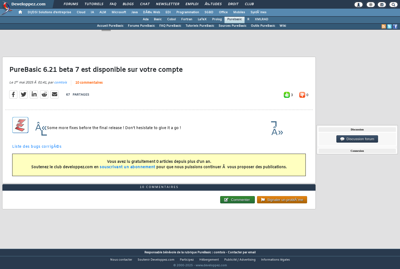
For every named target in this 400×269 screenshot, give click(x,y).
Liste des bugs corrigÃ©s (36, 150)
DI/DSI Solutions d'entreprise (49, 12)
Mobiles (239, 12)
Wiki (282, 26)
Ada (145, 19)
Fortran (186, 19)
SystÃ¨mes (258, 12)
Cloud (81, 12)
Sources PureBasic (232, 26)
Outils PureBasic (263, 26)
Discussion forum (357, 139)
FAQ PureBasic (170, 26)
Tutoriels (94, 4)
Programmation (187, 12)
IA (92, 12)
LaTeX (202, 19)
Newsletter (167, 4)
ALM (102, 12)
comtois (60, 86)
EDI (168, 12)
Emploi (192, 4)
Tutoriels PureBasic (200, 26)
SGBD (208, 12)
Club (249, 4)
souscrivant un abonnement (127, 170)
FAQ (113, 4)
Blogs (128, 4)
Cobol (171, 19)
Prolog (217, 19)
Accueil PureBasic (110, 26)
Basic (158, 19)
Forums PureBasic (141, 26)
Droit (233, 4)
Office (223, 12)
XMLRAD (261, 19)
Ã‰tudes (213, 4)
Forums (71, 4)
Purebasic (234, 19)
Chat (144, 4)
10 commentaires (89, 86)
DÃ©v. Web (151, 12)
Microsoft (119, 12)
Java (134, 12)
